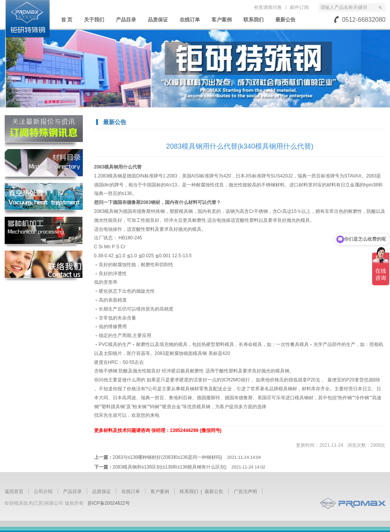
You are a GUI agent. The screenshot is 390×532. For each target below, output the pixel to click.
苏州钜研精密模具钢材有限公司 (28, 19)
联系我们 (253, 20)
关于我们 (94, 20)
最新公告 (285, 20)
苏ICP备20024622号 (108, 503)
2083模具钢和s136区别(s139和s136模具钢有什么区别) (189, 467)
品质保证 (158, 20)
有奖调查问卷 (268, 7)
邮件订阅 (299, 7)
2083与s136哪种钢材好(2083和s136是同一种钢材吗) (187, 457)
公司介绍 (43, 491)
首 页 (67, 20)
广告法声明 (245, 491)
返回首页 (14, 491)
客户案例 (222, 20)
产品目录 (126, 20)
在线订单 (190, 20)
